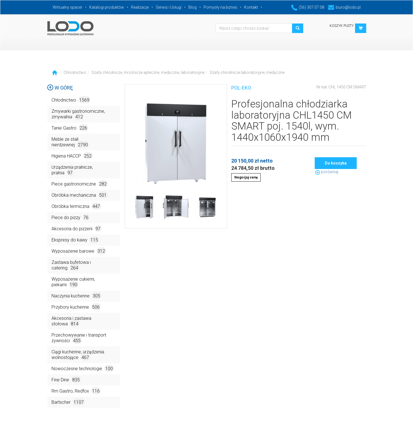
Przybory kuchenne (76, 306)
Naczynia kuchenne (76, 295)
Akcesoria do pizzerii (77, 228)
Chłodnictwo (75, 72)
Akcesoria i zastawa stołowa (71, 321)
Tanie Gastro (70, 127)
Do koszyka (336, 163)
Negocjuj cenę (246, 177)
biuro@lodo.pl (344, 7)
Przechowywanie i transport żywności (79, 338)
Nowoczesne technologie (83, 368)
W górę (60, 88)
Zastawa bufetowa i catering (71, 265)
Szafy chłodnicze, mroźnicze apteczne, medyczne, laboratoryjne (148, 72)
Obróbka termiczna (76, 206)
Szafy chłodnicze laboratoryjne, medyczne (247, 72)
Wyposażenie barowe (79, 250)
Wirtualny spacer (67, 7)
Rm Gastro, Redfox (76, 390)
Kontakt (251, 7)
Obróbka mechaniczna (80, 194)
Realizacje (140, 7)
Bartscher (68, 401)
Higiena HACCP (72, 155)
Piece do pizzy (71, 217)
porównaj (326, 172)
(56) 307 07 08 (307, 7)
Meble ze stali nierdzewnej (70, 142)
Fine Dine (66, 379)
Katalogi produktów (106, 7)
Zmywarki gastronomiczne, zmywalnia (78, 114)
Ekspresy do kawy (75, 239)
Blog (192, 7)
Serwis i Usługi (168, 7)
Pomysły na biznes (220, 7)
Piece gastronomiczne (80, 183)
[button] (360, 28)
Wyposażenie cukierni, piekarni (73, 282)
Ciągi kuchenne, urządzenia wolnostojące (78, 355)
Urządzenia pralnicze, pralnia (72, 170)
